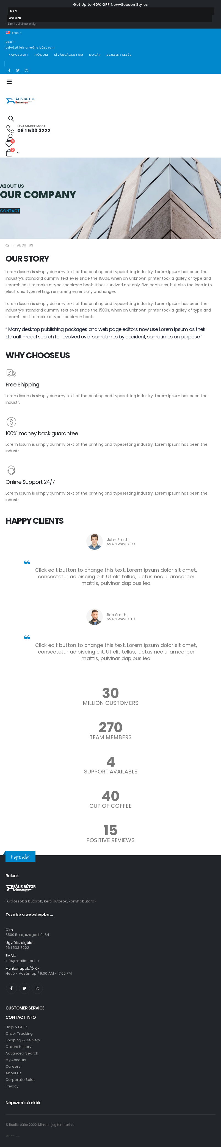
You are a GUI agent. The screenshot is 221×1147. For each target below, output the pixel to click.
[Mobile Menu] (10, 81)
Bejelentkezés (118, 54)
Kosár (94, 54)
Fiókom (41, 54)
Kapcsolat (18, 54)
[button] (10, 211)
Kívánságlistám (68, 54)
